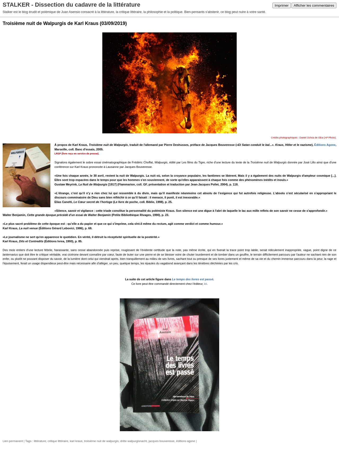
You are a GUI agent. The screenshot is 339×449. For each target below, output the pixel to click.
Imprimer (282, 5)
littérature (40, 441)
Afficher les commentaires (314, 5)
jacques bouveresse (162, 441)
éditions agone (185, 441)
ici (205, 283)
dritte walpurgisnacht (133, 441)
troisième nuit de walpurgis (101, 441)
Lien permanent (13, 441)
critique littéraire (58, 441)
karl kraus (76, 441)
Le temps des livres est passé (192, 279)
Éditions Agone (325, 144)
